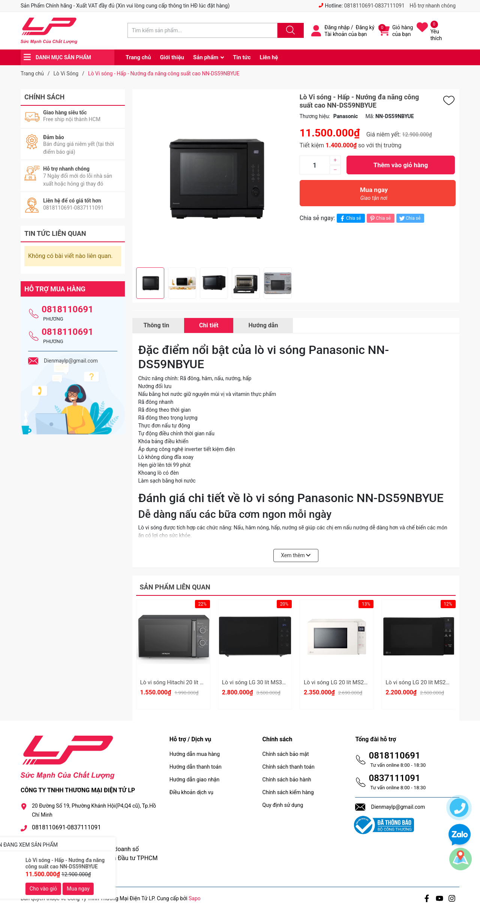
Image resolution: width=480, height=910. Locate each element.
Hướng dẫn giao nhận (195, 780)
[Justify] (289, 30)
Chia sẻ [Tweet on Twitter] (409, 218)
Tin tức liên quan (55, 233)
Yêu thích (436, 34)
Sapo (195, 898)
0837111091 (394, 778)
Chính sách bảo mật (285, 754)
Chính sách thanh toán (288, 767)
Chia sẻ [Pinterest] (380, 218)
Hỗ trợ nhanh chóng (433, 6)
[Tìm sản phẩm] (203, 30)
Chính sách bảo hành (286, 780)
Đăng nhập (337, 27)
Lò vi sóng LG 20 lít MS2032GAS (426, 682)
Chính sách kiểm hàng (288, 792)
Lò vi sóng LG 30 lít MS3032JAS (262, 682)
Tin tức (241, 57)
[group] (214, 178)
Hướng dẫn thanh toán (196, 767)
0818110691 (67, 309)
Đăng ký (365, 27)
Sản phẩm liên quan (175, 587)
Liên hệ (269, 57)
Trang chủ (138, 57)
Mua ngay (374, 195)
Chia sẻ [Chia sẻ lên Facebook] (350, 218)
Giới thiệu (172, 57)
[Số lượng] (315, 165)
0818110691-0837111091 (374, 6)
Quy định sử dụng (282, 805)
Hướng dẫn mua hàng (195, 754)
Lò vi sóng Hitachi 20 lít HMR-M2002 (185, 682)
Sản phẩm (205, 57)
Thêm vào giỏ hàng (401, 165)
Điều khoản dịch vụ (191, 792)
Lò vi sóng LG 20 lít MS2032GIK (343, 682)
